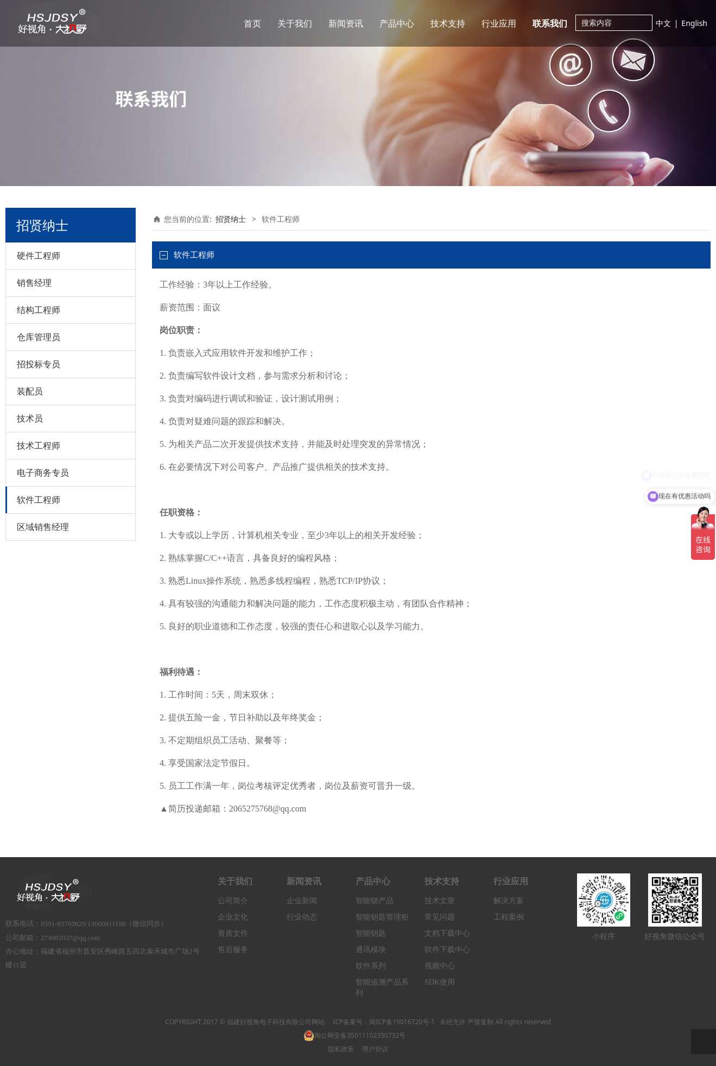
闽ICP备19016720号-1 (402, 1021)
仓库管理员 (38, 337)
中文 (663, 23)
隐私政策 (341, 1049)
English (694, 23)
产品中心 (396, 23)
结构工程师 (38, 310)
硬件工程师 (38, 255)
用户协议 (375, 1049)
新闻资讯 (345, 23)
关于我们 (294, 23)
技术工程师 (38, 445)
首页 (252, 23)
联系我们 (550, 23)
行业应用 (498, 23)
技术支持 (447, 23)
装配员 (30, 391)
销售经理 (34, 283)
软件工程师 (38, 500)
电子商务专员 (43, 472)
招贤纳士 (231, 219)
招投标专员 (38, 364)
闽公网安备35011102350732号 (354, 1035)
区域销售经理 (43, 527)
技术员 (30, 418)
